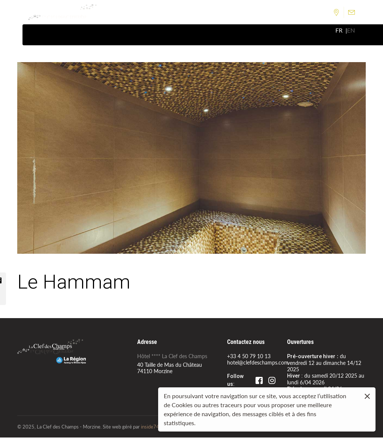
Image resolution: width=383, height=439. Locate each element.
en (351, 31)
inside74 (150, 428)
